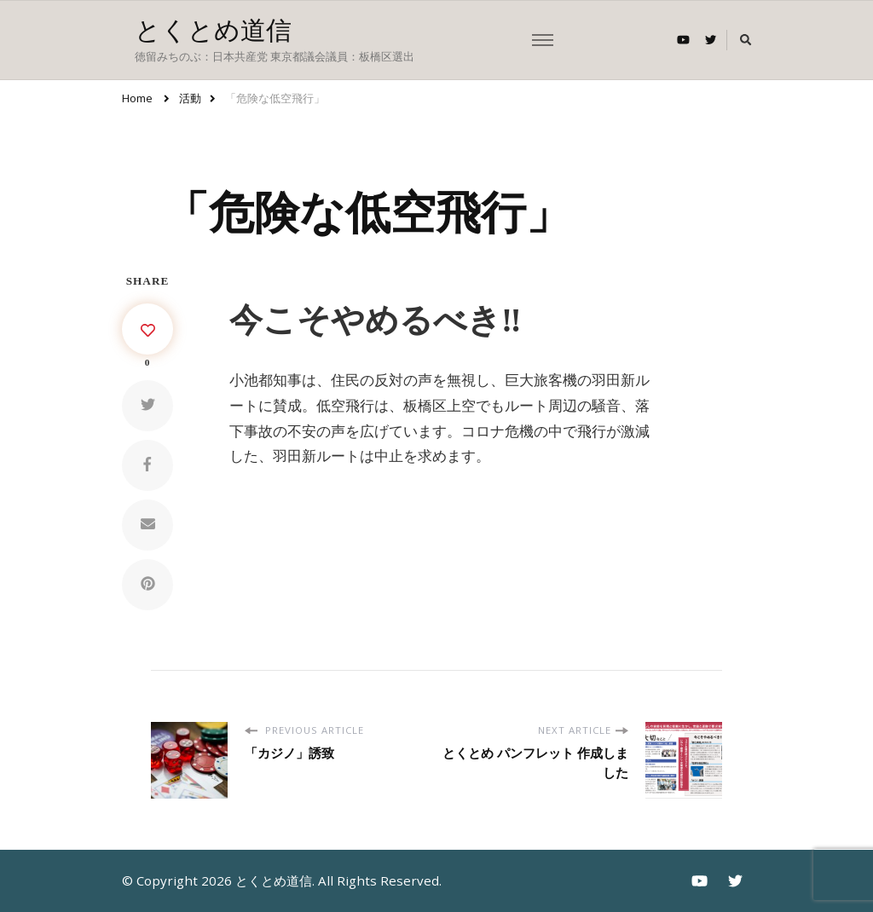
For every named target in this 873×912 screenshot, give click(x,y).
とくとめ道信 (213, 30)
